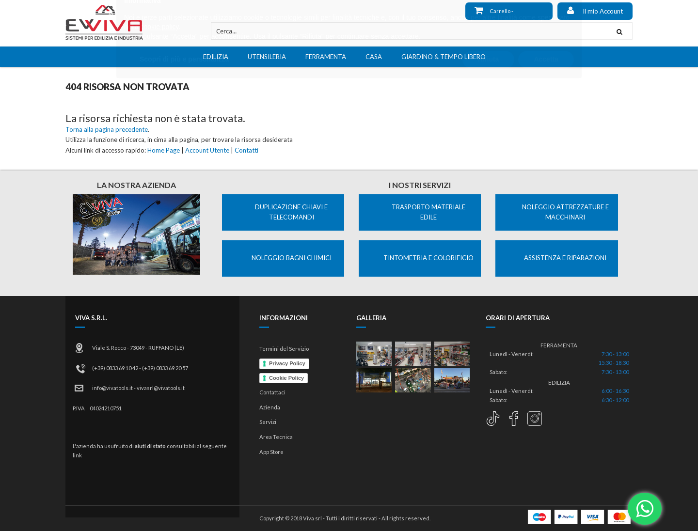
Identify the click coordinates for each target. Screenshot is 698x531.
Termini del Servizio (284, 348)
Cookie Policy (286, 378)
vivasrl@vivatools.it (161, 388)
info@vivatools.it (112, 388)
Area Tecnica (276, 437)
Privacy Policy (287, 363)
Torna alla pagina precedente (106, 129)
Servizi (267, 422)
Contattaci (272, 392)
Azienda (269, 407)
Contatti (246, 150)
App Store (271, 452)
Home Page (163, 150)
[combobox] (409, 31)
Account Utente (207, 150)
